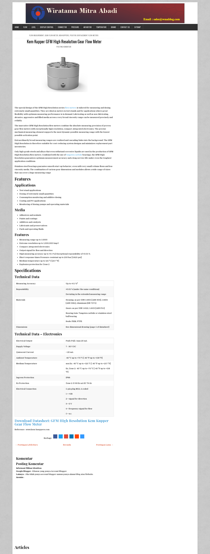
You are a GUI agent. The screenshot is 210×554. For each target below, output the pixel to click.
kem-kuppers (64, 35)
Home (17, 27)
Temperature (101, 27)
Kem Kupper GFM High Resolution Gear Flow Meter (64, 41)
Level (34, 27)
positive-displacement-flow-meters (84, 35)
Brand (113, 27)
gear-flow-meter (51, 35)
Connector (62, 27)
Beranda (67, 445)
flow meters (70, 108)
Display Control (46, 27)
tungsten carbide (74, 155)
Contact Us (125, 27)
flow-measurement (36, 35)
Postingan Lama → (104, 445)
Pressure (75, 27)
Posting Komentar (63, 46)
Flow (25, 27)
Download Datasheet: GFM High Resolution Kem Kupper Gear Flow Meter (61, 422)
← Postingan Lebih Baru (26, 445)
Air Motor (87, 27)
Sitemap (137, 27)
